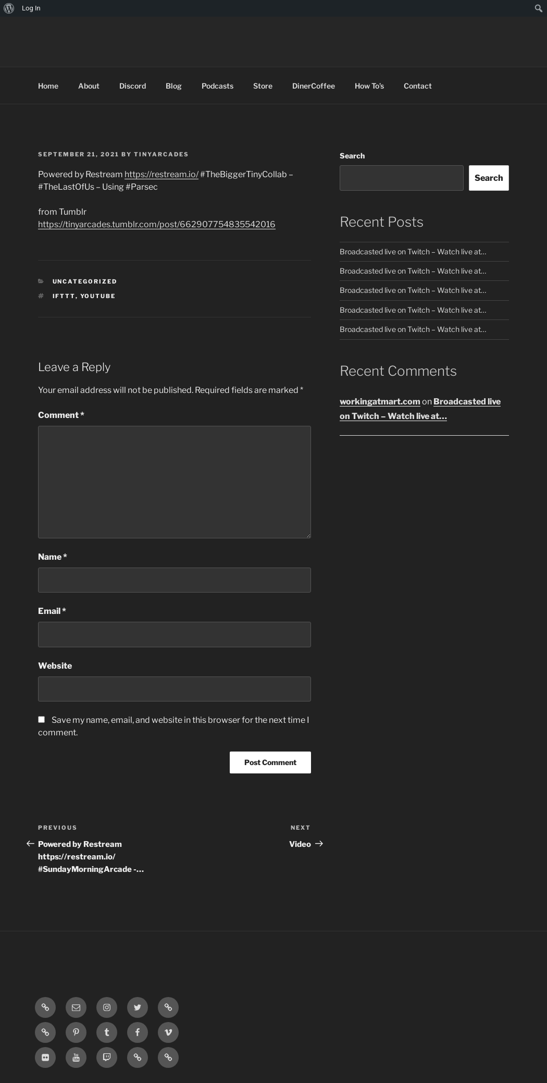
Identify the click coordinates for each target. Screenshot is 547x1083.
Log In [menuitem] (31, 8)
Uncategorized (85, 281)
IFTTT (64, 296)
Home (48, 85)
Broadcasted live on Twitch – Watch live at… (413, 251)
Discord (132, 85)
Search (352, 155)
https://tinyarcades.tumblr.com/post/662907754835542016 (157, 224)
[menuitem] (9, 8)
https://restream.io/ (161, 174)
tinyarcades (161, 154)
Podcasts (217, 85)
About (89, 85)
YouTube (98, 296)
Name (52, 557)
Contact (418, 85)
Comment (61, 415)
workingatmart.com (380, 402)
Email (52, 611)
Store (262, 85)
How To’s (369, 85)
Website (55, 666)
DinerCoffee (313, 85)
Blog (174, 85)
